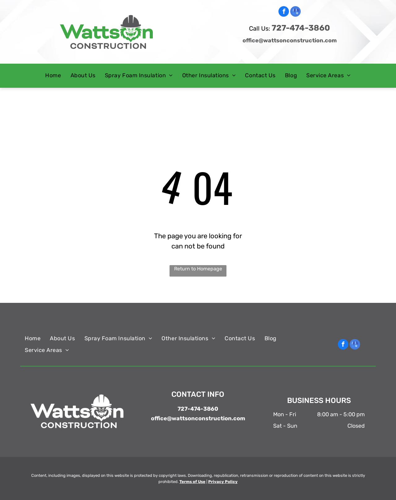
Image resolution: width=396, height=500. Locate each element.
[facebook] (283, 12)
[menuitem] (53, 76)
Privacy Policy (223, 481)
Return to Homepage (198, 269)
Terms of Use (192, 481)
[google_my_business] (295, 12)
